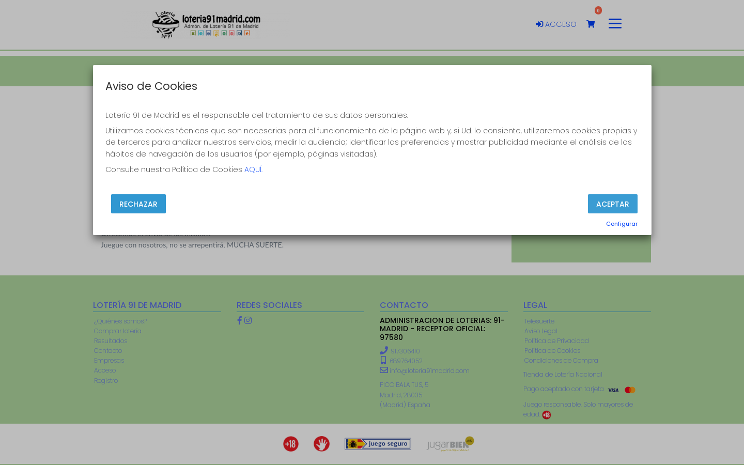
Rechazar (138, 203)
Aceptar (612, 203)
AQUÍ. (253, 169)
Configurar (622, 224)
